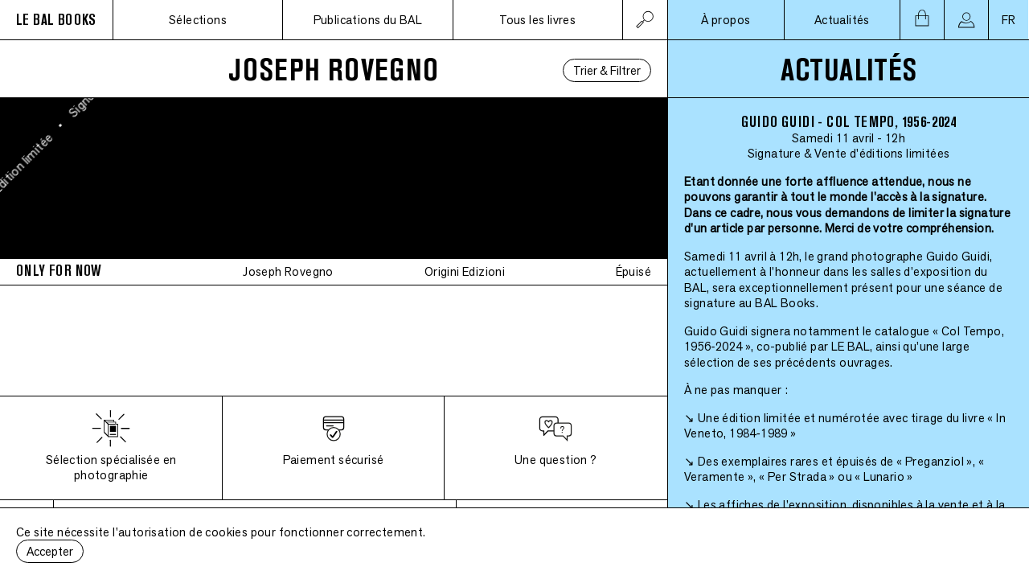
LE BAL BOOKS (56, 19)
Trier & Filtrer (607, 70)
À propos (725, 19)
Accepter (50, 551)
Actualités (842, 19)
